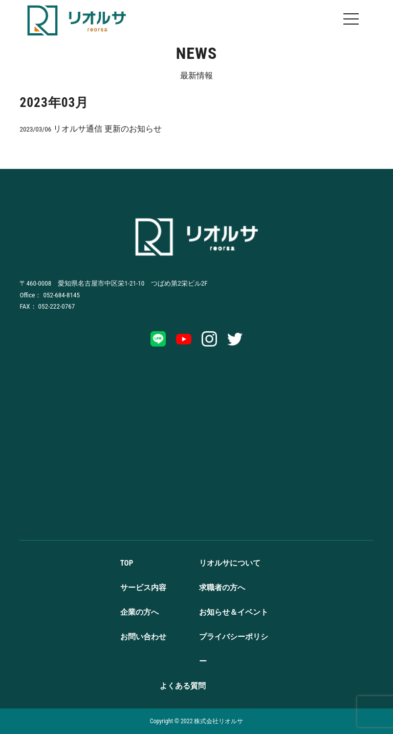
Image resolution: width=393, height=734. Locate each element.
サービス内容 (143, 587)
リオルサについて (229, 563)
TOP (127, 563)
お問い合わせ (143, 636)
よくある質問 (183, 685)
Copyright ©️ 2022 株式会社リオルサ (197, 721)
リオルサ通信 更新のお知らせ (90, 129)
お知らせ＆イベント (233, 612)
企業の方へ (139, 612)
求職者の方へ (222, 587)
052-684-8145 (61, 295)
